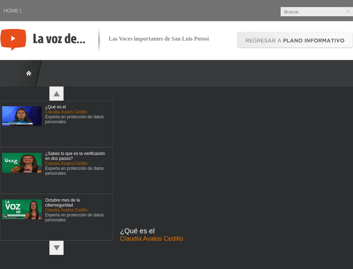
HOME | (12, 10)
